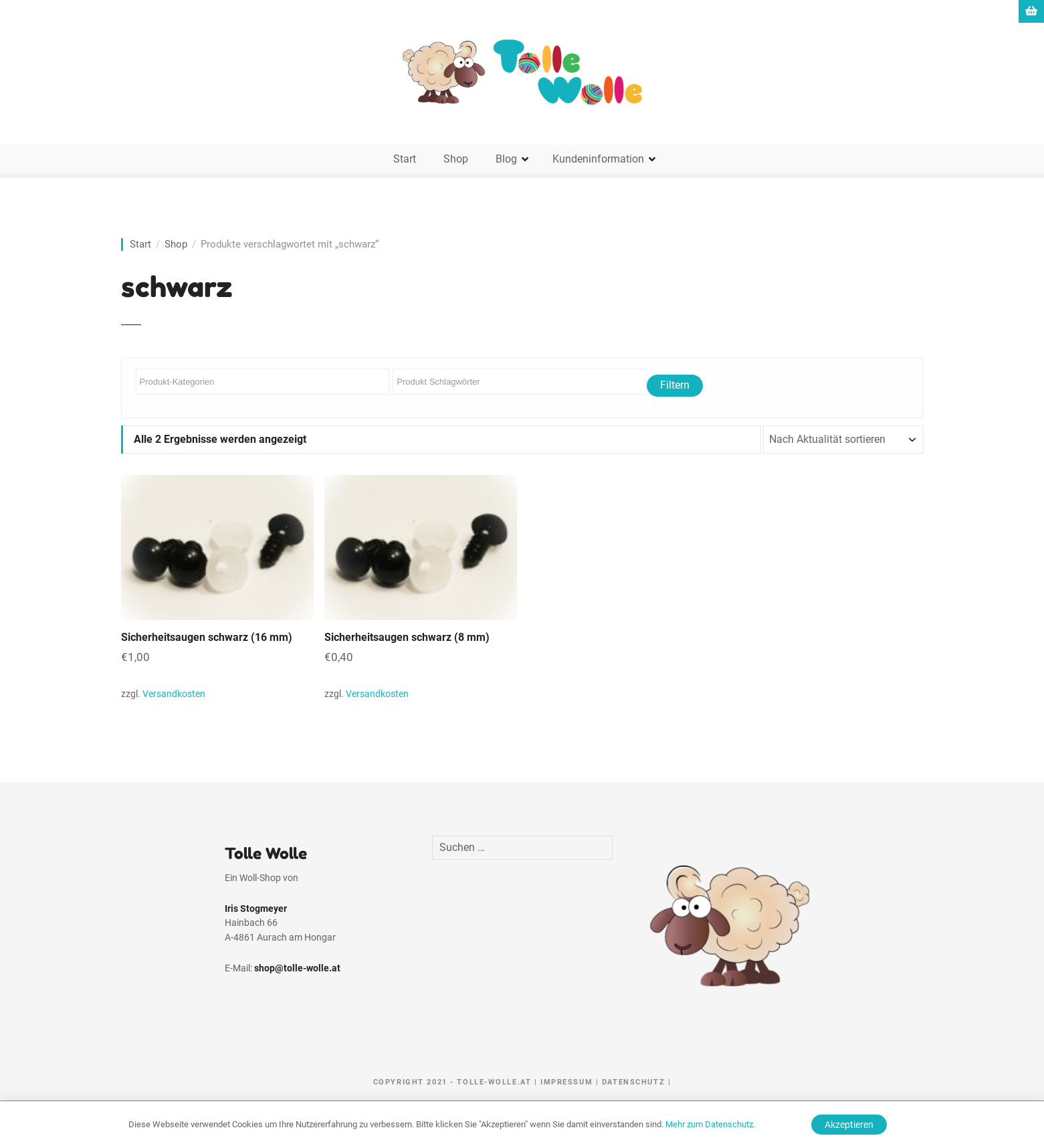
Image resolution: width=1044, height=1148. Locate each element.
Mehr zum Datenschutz (709, 1124)
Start (404, 159)
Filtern (675, 385)
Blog (506, 159)
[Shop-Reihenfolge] (843, 439)
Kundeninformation (598, 159)
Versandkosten (173, 694)
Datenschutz (633, 1082)
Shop (455, 159)
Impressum (566, 1082)
